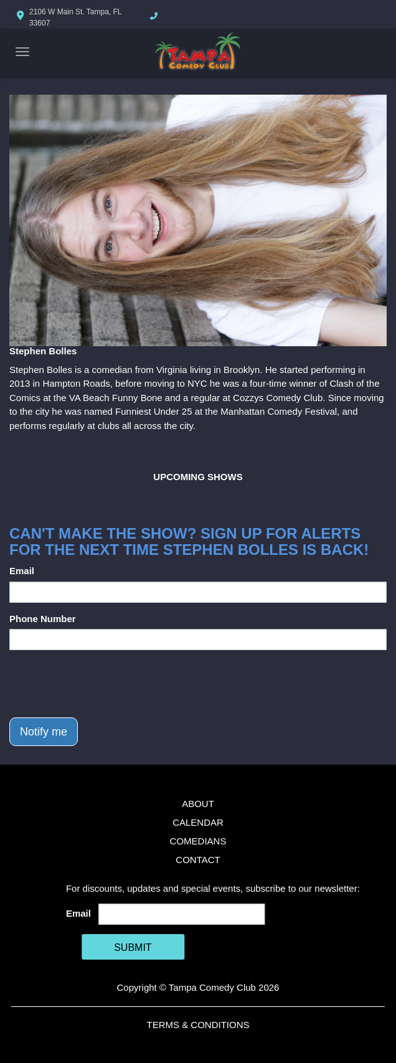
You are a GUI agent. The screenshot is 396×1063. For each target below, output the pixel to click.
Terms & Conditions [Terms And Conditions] (197, 1024)
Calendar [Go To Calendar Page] (198, 822)
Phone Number (42, 618)
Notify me (43, 731)
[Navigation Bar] (22, 52)
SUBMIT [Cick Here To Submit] (132, 947)
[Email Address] (181, 914)
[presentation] (104, 683)
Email (21, 570)
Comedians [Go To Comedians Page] (198, 841)
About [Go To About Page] (198, 803)
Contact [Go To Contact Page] (198, 859)
